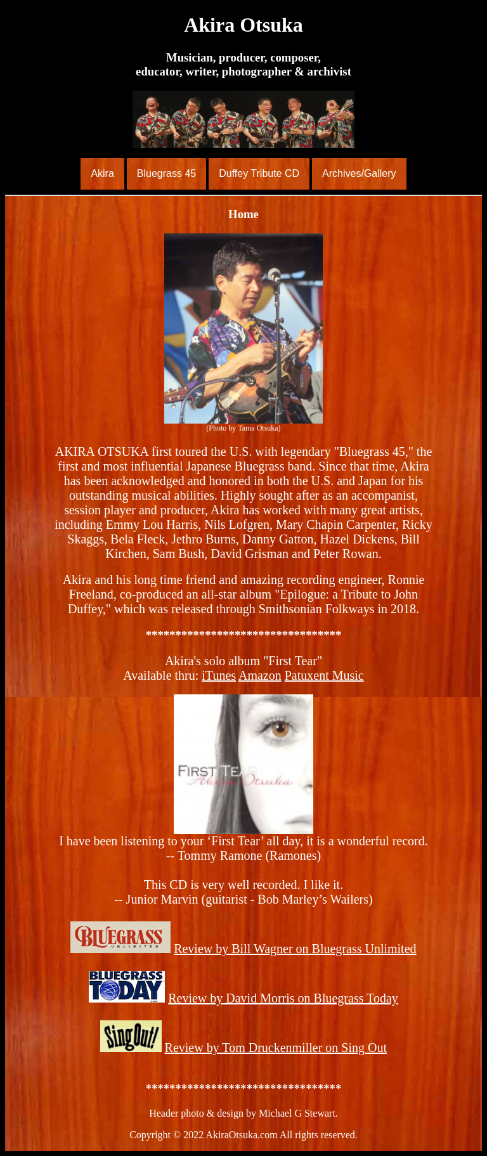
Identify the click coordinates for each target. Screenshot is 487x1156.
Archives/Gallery (359, 173)
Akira (102, 173)
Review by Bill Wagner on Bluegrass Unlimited (295, 949)
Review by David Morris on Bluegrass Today (283, 998)
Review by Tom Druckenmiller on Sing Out (276, 1048)
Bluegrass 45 (166, 173)
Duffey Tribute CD (259, 173)
